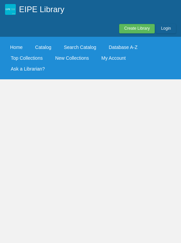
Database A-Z (123, 47)
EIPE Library (42, 9)
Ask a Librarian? (28, 69)
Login (166, 28)
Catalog (43, 47)
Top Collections (27, 58)
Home (16, 47)
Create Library (137, 28)
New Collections (72, 58)
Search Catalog (80, 47)
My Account (113, 58)
